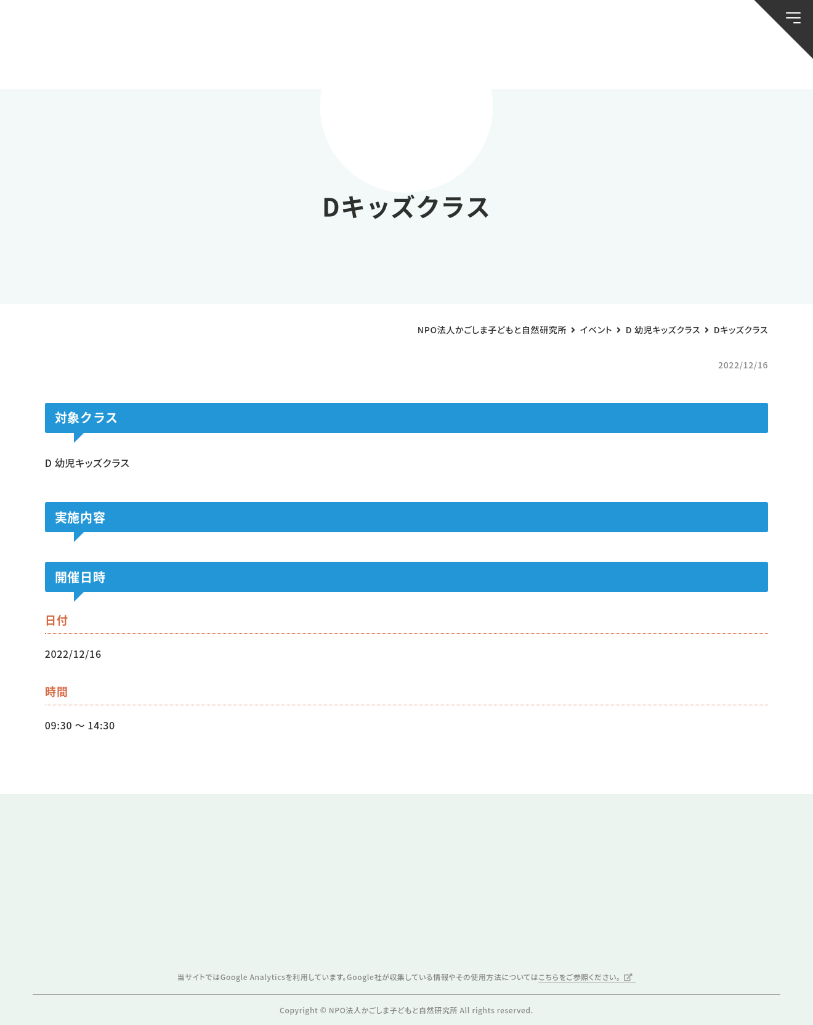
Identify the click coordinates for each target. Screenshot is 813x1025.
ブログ (176, 62)
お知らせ (80, 62)
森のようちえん (541, 62)
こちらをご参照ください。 (579, 976)
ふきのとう (636, 62)
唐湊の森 (732, 62)
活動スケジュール (272, 62)
